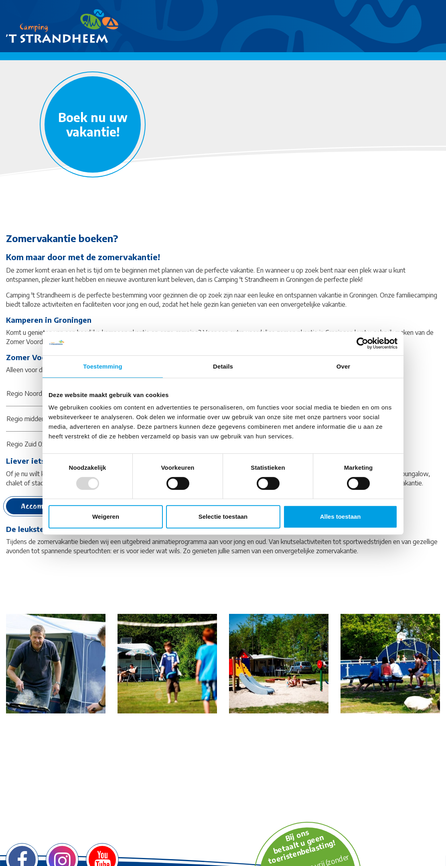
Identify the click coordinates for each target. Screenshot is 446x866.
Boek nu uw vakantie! (93, 124)
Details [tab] (223, 366)
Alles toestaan (340, 516)
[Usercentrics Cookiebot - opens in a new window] (362, 343)
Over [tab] (344, 366)
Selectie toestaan (223, 516)
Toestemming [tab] (102, 366)
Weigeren (105, 516)
